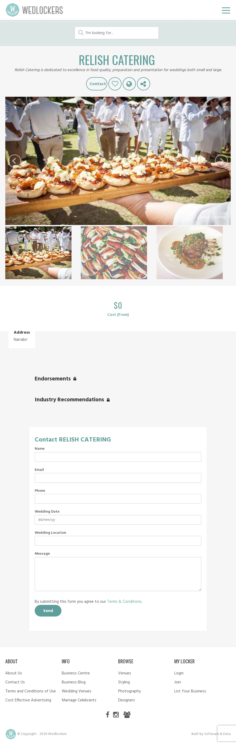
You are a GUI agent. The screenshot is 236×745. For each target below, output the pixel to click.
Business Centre (76, 673)
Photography (129, 691)
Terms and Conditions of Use (30, 691)
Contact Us (15, 682)
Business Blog (74, 682)
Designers (126, 700)
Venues (124, 673)
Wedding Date (47, 512)
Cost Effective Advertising (28, 700)
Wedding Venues (76, 691)
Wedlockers (34, 10)
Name (39, 449)
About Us (13, 673)
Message (42, 554)
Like (115, 83)
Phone (40, 491)
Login (179, 673)
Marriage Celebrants (79, 700)
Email (39, 470)
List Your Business (190, 691)
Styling (124, 682)
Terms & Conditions (124, 602)
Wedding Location (50, 533)
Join (177, 682)
